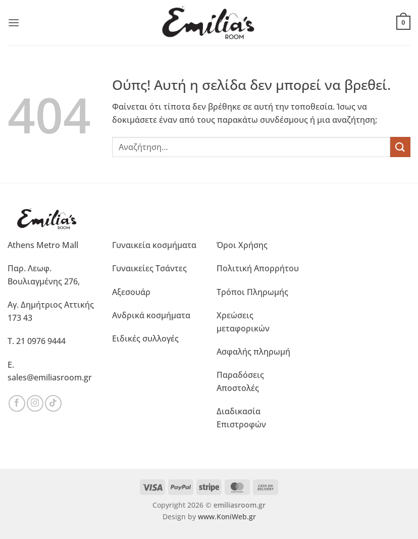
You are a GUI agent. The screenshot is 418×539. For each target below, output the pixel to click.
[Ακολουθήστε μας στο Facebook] (17, 403)
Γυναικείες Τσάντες (149, 268)
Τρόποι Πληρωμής (252, 292)
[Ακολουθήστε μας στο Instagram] (35, 403)
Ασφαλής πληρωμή (253, 351)
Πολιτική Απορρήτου (258, 268)
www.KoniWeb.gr (227, 516)
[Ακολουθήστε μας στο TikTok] (53, 403)
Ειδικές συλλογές (145, 338)
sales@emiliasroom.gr (50, 377)
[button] (14, 22)
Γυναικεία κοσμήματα (154, 245)
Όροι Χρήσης (242, 245)
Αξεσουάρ (131, 292)
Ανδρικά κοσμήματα (151, 315)
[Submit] (400, 147)
